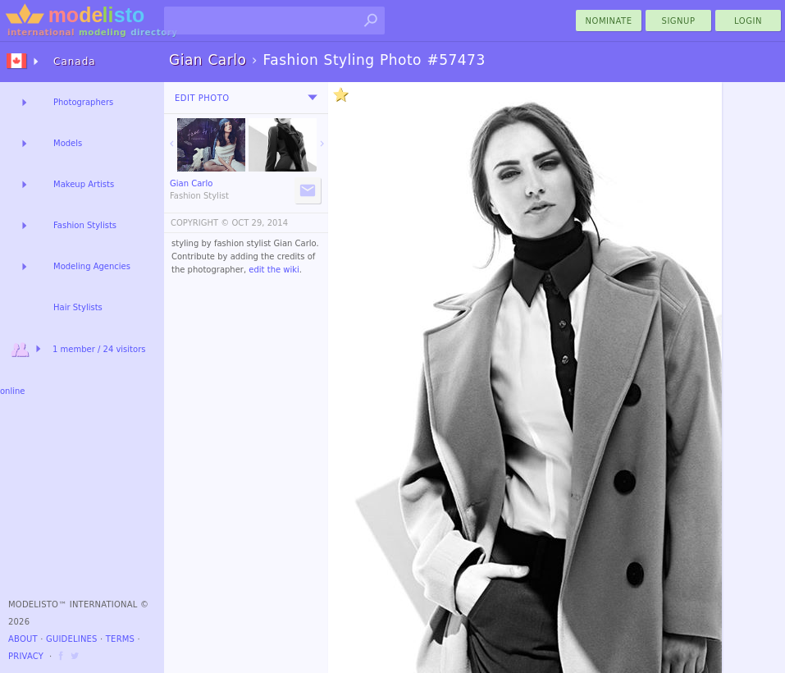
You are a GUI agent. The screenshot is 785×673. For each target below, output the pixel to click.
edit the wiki (274, 269)
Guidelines (72, 638)
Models (67, 143)
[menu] (312, 98)
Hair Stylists (78, 307)
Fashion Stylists (84, 225)
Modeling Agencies (91, 266)
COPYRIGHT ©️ (200, 222)
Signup (679, 20)
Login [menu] (748, 20)
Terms (120, 638)
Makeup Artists (83, 184)
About (23, 638)
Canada (74, 61)
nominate (609, 20)
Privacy (25, 656)
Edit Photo (202, 98)
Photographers (83, 102)
